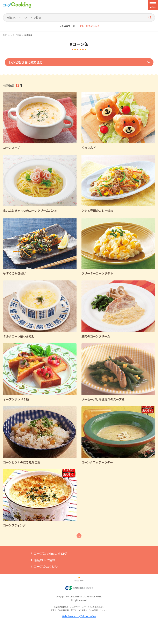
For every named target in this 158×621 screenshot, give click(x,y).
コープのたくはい (46, 566)
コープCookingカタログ (50, 553)
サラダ (89, 26)
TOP (5, 35)
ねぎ (96, 26)
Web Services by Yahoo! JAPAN (79, 616)
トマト (80, 26)
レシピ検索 (15, 35)
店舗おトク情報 (44, 560)
